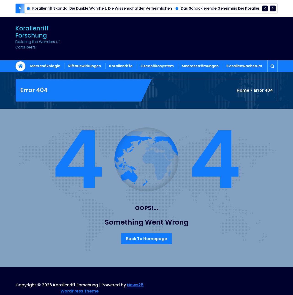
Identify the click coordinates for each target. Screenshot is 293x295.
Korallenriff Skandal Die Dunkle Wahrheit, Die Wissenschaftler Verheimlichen (102, 8)
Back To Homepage (146, 238)
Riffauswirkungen (84, 66)
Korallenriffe (121, 66)
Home (243, 90)
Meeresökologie (45, 66)
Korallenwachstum (244, 66)
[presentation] (265, 8)
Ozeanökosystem (157, 66)
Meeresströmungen (200, 66)
